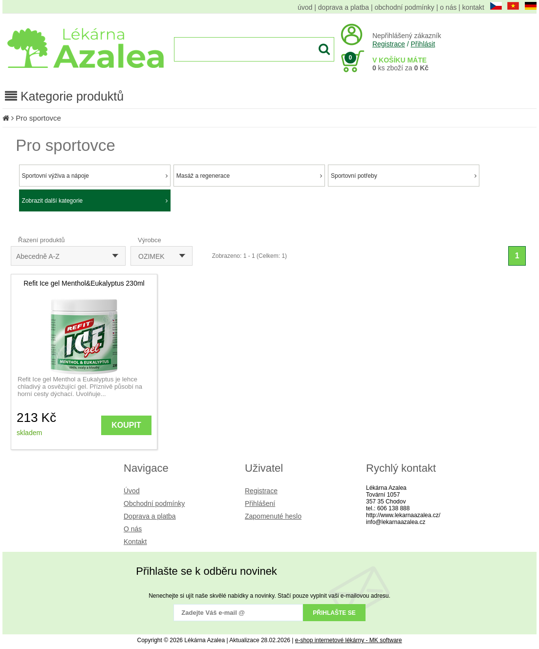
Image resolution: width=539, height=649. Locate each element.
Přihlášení (260, 503)
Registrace (388, 44)
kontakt (473, 7)
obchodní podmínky (404, 7)
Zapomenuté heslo (273, 516)
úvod (305, 7)
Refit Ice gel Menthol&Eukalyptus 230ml (83, 283)
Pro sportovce (38, 118)
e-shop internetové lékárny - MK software (348, 640)
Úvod (132, 491)
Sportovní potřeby (403, 175)
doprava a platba (343, 7)
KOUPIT (126, 425)
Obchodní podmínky (154, 503)
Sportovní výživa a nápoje (95, 175)
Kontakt (135, 541)
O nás (133, 529)
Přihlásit (422, 44)
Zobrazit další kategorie (95, 200)
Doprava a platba (150, 516)
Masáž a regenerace (249, 175)
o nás (448, 7)
